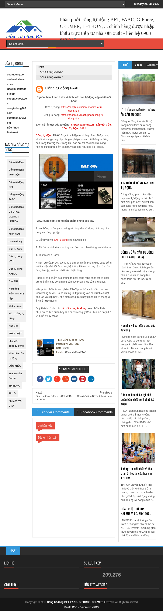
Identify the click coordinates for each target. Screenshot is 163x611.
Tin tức (12, 393)
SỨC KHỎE (15, 366)
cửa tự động (61, 239)
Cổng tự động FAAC (51, 72)
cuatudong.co (15, 74)
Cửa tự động (15, 249)
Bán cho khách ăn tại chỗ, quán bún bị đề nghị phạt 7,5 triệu (138, 399)
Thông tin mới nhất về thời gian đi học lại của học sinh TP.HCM (137, 473)
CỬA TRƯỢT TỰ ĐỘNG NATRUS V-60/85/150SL (136, 511)
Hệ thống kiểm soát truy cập (16, 293)
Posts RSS (70, 607)
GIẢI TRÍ (13, 281)
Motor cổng (15, 306)
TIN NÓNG (14, 385)
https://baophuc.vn (82, 124)
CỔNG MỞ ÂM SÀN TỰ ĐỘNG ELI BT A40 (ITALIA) (137, 254)
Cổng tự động (44, 135)
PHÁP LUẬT (15, 333)
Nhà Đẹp (13, 326)
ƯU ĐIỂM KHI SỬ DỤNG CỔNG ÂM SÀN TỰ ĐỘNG (138, 112)
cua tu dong (15, 241)
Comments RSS (89, 607)
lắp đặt (73, 308)
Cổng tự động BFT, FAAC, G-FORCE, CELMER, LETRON (80, 602)
